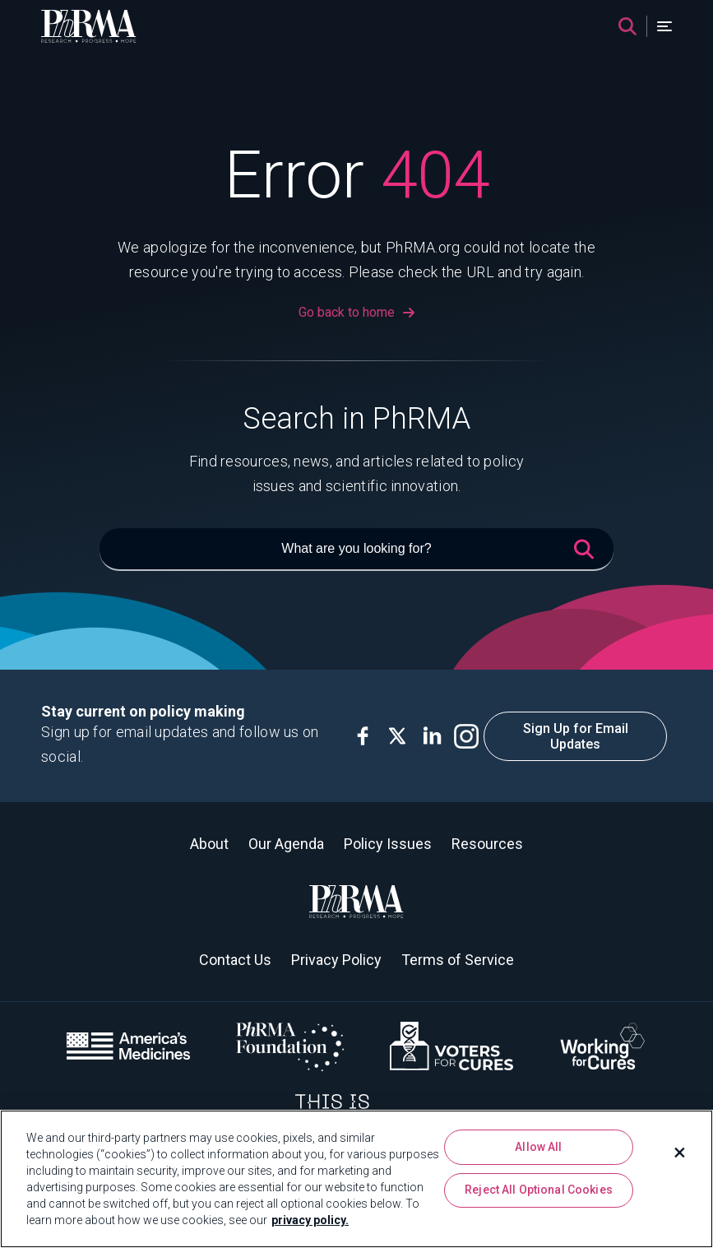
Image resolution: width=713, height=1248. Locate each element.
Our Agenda (286, 843)
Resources (487, 843)
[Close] (680, 1152)
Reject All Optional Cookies (539, 1189)
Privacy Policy (336, 959)
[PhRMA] (89, 26)
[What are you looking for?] (356, 549)
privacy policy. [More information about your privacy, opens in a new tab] (310, 1220)
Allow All (538, 1146)
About (209, 843)
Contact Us (235, 959)
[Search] (627, 26)
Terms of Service (457, 959)
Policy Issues (388, 843)
